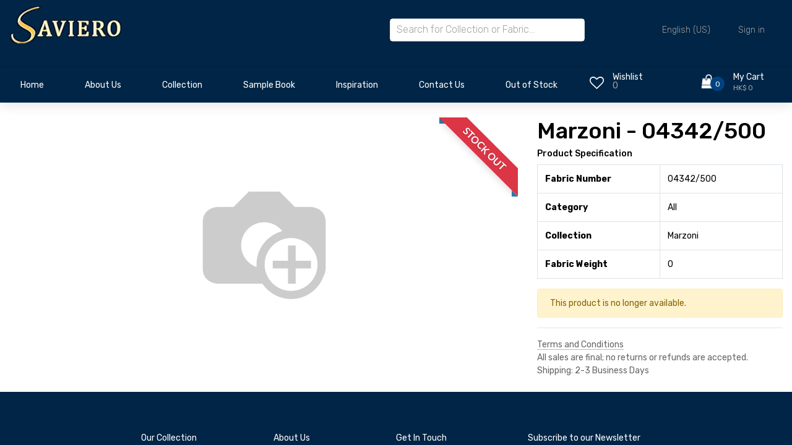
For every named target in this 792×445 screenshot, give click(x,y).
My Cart (748, 77)
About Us (291, 438)
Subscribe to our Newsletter (584, 438)
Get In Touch (421, 438)
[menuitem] (32, 88)
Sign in (751, 30)
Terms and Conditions (580, 344)
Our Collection (169, 438)
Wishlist (628, 77)
